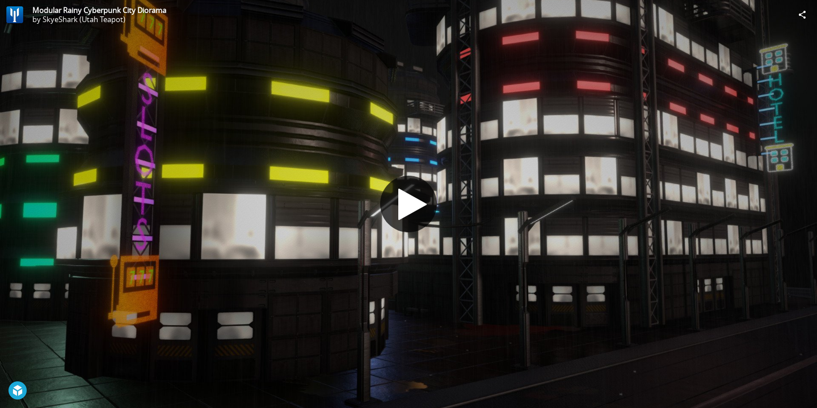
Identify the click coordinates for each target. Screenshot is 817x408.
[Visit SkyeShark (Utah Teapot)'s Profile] (15, 15)
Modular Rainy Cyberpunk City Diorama (99, 10)
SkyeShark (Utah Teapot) (84, 19)
